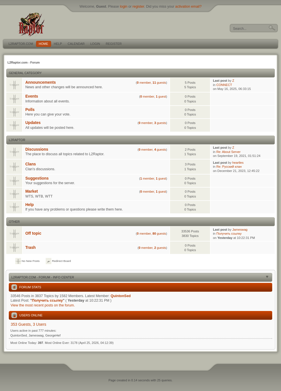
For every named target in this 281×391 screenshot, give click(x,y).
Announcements (40, 82)
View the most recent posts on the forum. (43, 305)
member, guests (151, 82)
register (138, 7)
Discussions (36, 149)
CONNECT (224, 85)
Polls (30, 110)
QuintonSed (121, 296)
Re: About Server (228, 152)
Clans (30, 164)
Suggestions (37, 178)
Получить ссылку (229, 233)
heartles (238, 162)
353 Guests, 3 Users (28, 324)
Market (31, 191)
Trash (30, 247)
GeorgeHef (52, 335)
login (123, 7)
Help (29, 205)
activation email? (188, 7)
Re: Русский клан (229, 166)
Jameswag (240, 229)
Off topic (33, 233)
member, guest (153, 96)
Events (31, 96)
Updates (33, 123)
